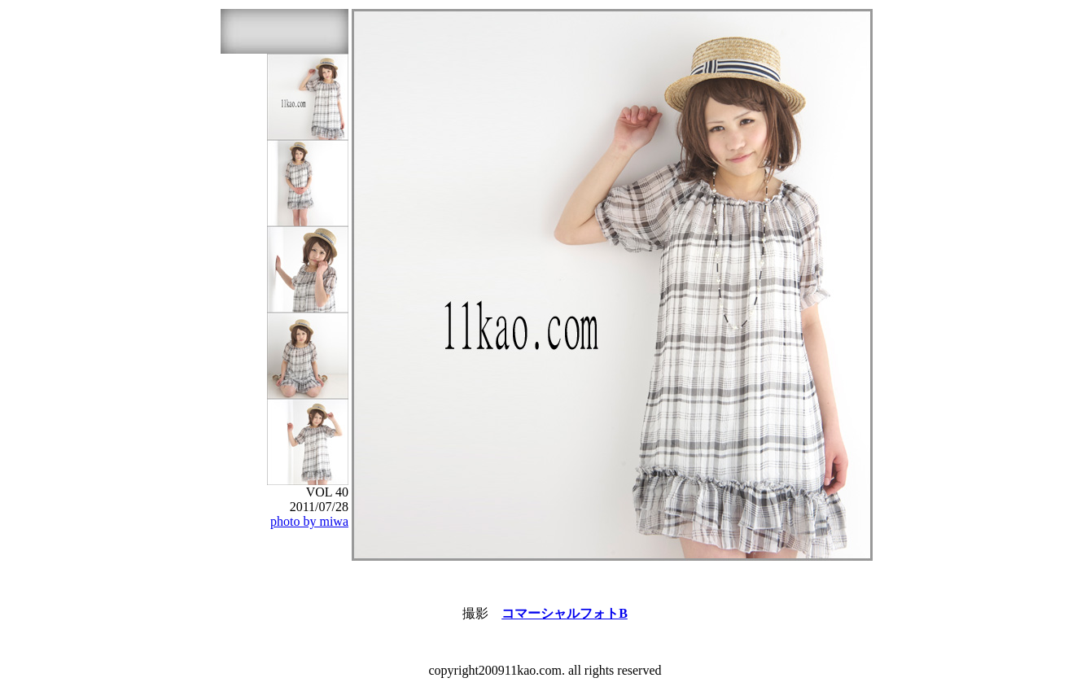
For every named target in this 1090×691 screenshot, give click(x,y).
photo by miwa (309, 521)
